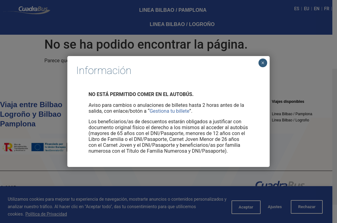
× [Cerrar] (262, 62)
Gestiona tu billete (169, 111)
